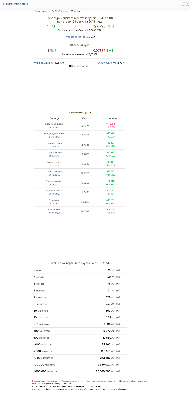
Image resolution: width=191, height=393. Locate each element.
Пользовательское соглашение (100, 381)
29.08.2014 (54, 127)
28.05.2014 (54, 184)
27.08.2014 (54, 137)
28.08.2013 (54, 203)
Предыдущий (43, 62)
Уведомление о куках (71, 381)
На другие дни (81, 66)
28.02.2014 (54, 194)
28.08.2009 (54, 213)
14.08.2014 (54, 156)
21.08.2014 (54, 146)
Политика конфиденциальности (133, 381)
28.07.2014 (54, 165)
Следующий (106, 62)
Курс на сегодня (74, 36)
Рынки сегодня (15, 4)
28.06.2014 (54, 175)
